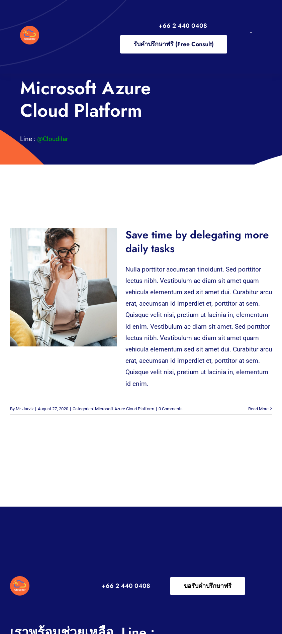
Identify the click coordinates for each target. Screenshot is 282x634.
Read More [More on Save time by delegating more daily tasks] (258, 408)
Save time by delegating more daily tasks (197, 241)
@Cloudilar (52, 139)
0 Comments (171, 408)
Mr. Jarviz (24, 408)
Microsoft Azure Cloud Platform (124, 408)
